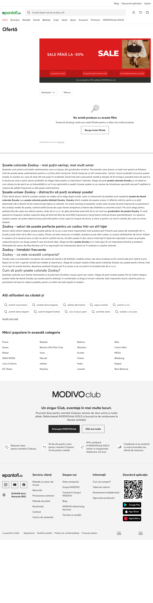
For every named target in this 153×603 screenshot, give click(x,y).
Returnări (37, 553)
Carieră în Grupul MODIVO (72, 557)
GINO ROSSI (8, 421)
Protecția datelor (89, 596)
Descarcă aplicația (132, 3)
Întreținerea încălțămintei (106, 555)
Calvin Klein (120, 410)
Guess (5, 410)
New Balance (121, 431)
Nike (116, 404)
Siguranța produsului (104, 560)
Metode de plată (41, 563)
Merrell (43, 421)
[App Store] (132, 574)
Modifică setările (44, 596)
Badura (81, 404)
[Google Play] (132, 568)
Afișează (61, 142)
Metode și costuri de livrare (42, 546)
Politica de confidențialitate (67, 596)
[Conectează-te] (133, 12)
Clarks (80, 421)
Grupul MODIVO (71, 550)
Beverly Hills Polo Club (51, 410)
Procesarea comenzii (43, 558)
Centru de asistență (42, 580)
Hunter (80, 415)
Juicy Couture (9, 426)
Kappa (118, 426)
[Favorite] (140, 12)
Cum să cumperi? (102, 544)
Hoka (80, 426)
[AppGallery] (132, 581)
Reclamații (38, 569)
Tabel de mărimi (101, 550)
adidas (43, 426)
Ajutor (147, 3)
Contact (36, 574)
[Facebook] (23, 547)
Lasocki (81, 431)
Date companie (71, 544)
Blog (116, 3)
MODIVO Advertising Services (73, 571)
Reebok (44, 404)
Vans (42, 415)
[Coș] (147, 12)
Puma (5, 404)
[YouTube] (14, 547)
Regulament (29, 596)
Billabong (119, 421)
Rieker (5, 415)
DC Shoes (7, 431)
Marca (67, 92)
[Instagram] (5, 547)
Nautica (44, 431)
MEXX (117, 415)
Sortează (48, 92)
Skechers (81, 410)
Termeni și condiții (72, 577)
